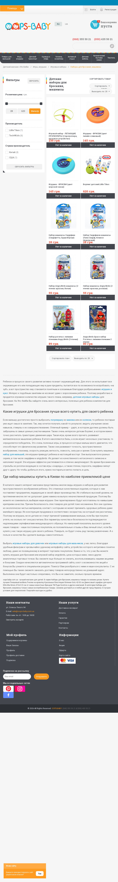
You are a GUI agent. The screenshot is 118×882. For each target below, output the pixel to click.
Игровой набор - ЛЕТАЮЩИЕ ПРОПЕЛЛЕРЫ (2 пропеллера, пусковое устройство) (63, 135)
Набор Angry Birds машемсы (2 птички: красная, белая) (63, 286)
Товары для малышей (6, 58)
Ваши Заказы (12, 645)
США (11, 157)
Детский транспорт (32, 58)
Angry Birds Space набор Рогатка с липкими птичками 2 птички (98, 338)
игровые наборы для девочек (28, 543)
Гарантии (63, 618)
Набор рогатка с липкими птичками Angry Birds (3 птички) (63, 336)
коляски (87, 420)
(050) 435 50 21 (83, 708)
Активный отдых (72, 58)
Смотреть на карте (14, 620)
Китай (12, 152)
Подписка (10, 660)
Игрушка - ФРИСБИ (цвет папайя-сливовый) (98, 133)
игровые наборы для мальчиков (66, 543)
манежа (71, 420)
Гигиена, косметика (59, 58)
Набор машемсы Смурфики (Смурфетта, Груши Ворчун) (63, 235)
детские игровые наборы (86, 397)
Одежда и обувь (46, 58)
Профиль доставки (15, 655)
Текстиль (111, 58)
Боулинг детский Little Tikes (98, 183)
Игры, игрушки (19, 58)
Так (39, 874)
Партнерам (64, 623)
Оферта (62, 650)
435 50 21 (103, 39)
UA (66, 24)
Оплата (62, 613)
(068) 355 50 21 (69, 708)
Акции (62, 645)
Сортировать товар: (100, 79)
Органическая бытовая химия (99, 58)
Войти (93, 9)
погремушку (57, 420)
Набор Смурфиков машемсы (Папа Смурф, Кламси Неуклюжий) (98, 236)
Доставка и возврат (68, 608)
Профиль (10, 650)
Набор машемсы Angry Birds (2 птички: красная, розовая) (98, 286)
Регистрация (110, 9)
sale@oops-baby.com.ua (23, 611)
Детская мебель (85, 58)
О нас (61, 640)
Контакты (63, 628)
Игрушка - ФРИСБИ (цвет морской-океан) (63, 184)
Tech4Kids (14, 135)
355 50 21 (81, 39)
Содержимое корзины (16, 640)
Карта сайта (64, 655)
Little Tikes (14, 130)
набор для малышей (13, 454)
